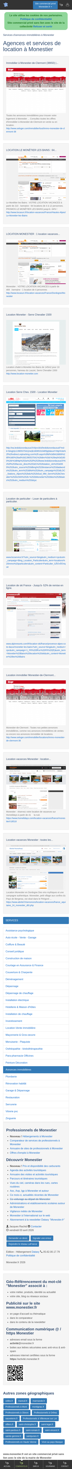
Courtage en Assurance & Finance (24, 965)
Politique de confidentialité (36, 19)
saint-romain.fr (33, 1430)
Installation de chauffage (19, 1014)
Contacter (36, 1226)
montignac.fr (38, 1406)
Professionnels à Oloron (16, 1412)
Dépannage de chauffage (19, 993)
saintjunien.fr (32, 1436)
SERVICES (12, 920)
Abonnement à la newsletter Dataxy (37, 1219)
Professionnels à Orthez (45, 1412)
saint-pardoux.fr (12, 1430)
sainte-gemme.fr (13, 1436)
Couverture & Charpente (19, 972)
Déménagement (14, 979)
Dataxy (35, 1252)
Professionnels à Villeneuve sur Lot (40, 1418)
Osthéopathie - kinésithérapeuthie (24, 1048)
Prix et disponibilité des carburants (41, 1166)
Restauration (13, 1097)
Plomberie (11, 1076)
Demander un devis (18, 1238)
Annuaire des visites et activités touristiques (34, 1174)
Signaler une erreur (42, 1238)
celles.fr (9, 1401)
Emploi (36, 1464)
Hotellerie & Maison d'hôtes (21, 1007)
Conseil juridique (15, 951)
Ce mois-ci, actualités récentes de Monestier (34, 1195)
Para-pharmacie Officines (19, 1055)
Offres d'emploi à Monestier (25, 1152)
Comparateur (21, 1464)
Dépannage (12, 986)
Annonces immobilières (18, 1069)
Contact (65, 1464)
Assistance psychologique (20, 930)
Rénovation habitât (16, 1083)
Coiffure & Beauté (15, 944)
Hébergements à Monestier (37, 1136)
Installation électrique (17, 1000)
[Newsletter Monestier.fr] (61, 4)
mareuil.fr (22, 1401)
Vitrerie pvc (12, 1111)
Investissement (14, 1021)
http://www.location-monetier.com (22, 373)
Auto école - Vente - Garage (21, 937)
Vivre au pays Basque (52, 1442)
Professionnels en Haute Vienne (20, 1442)
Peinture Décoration (16, 1062)
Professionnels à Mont (16, 1406)
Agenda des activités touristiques (28, 1170)
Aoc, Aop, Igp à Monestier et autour (29, 1190)
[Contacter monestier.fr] (67, 4)
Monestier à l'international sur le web (30, 1215)
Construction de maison (19, 958)
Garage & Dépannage (18, 1090)
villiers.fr (9, 1424)
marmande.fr (39, 1401)
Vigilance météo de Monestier (26, 1211)
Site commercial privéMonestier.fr (45, 5)
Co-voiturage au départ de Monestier (30, 1199)
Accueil (7, 1464)
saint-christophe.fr (27, 1424)
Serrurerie (11, 1104)
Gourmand (50, 1464)
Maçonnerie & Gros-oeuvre (20, 1035)
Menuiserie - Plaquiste (18, 1042)
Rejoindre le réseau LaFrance (23, 1244)
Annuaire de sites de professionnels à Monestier (36, 1148)
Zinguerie (11, 1118)
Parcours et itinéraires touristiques (28, 1178)
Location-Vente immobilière (20, 1028)
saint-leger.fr (47, 1424)
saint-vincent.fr (52, 1430)
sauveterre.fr (11, 1418)
